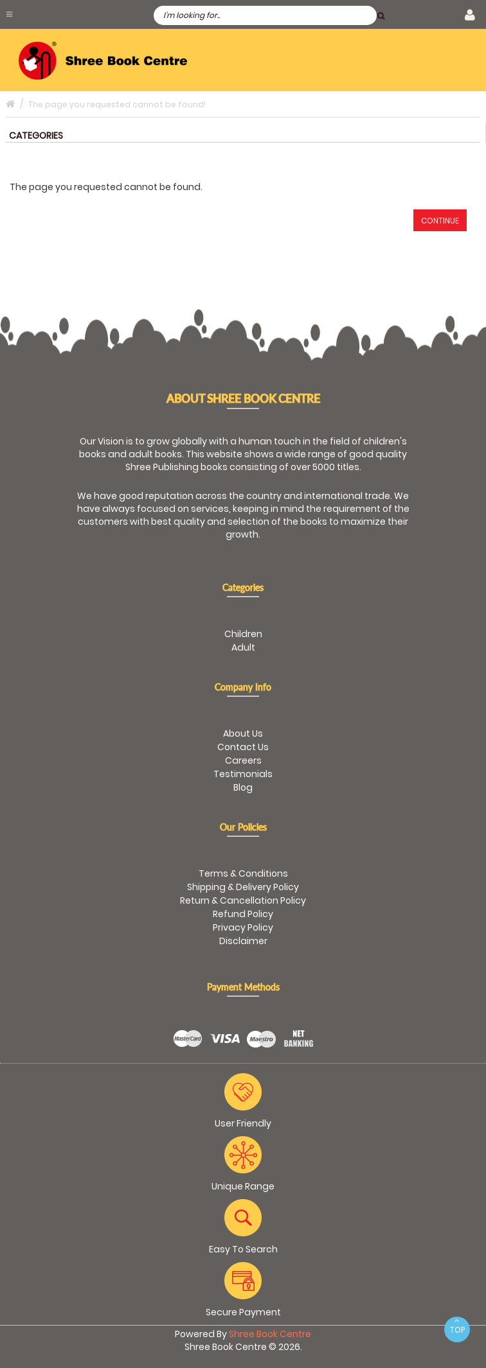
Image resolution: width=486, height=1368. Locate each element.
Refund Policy (243, 914)
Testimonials (243, 773)
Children (243, 633)
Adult (243, 647)
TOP (457, 1326)
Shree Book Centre (270, 1334)
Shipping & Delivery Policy (243, 887)
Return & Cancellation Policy (243, 900)
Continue (440, 220)
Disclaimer (243, 940)
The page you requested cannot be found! (117, 104)
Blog (243, 787)
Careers (243, 760)
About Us (243, 733)
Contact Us (243, 747)
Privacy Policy (243, 927)
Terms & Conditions (243, 873)
